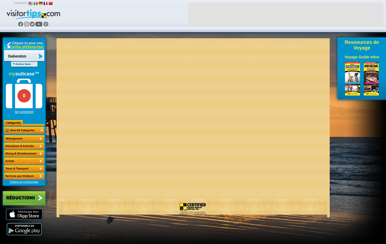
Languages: (21, 2)
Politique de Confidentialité (24, 182)
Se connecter (24, 112)
